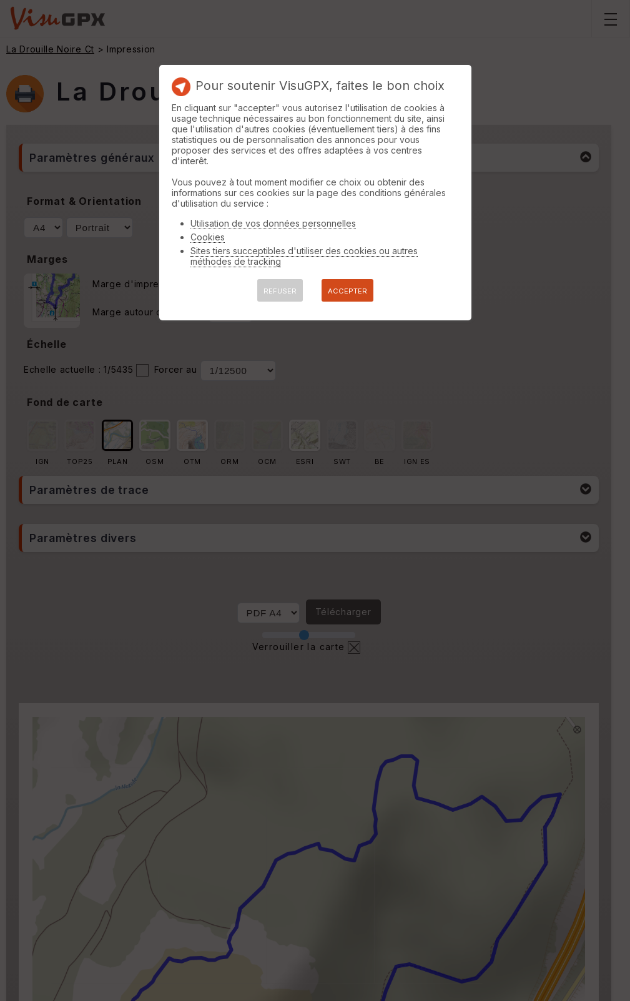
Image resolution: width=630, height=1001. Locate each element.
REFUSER (280, 291)
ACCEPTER (347, 291)
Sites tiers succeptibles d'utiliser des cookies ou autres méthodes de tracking (304, 256)
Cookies (207, 237)
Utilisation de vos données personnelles (273, 223)
